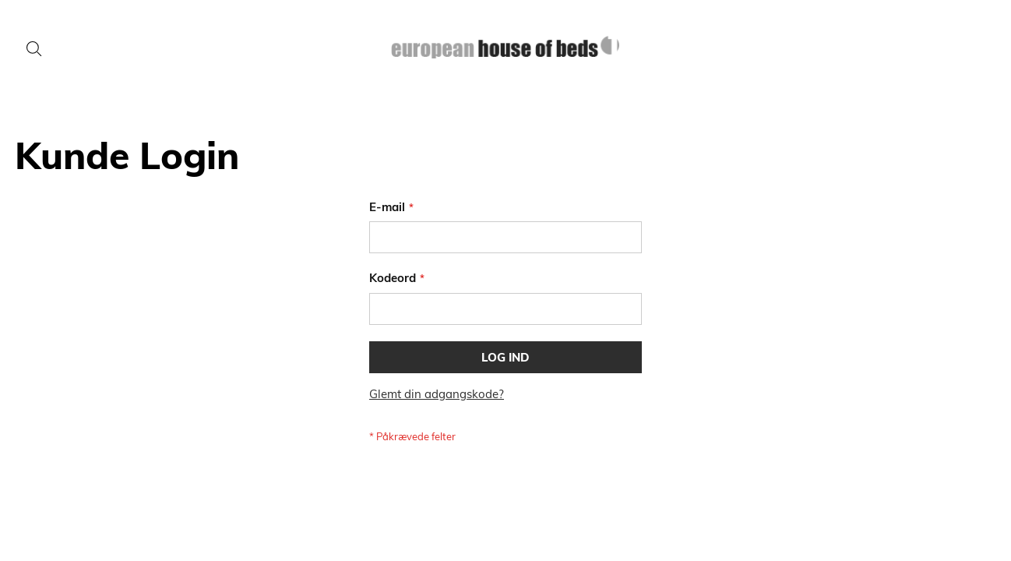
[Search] (34, 49)
